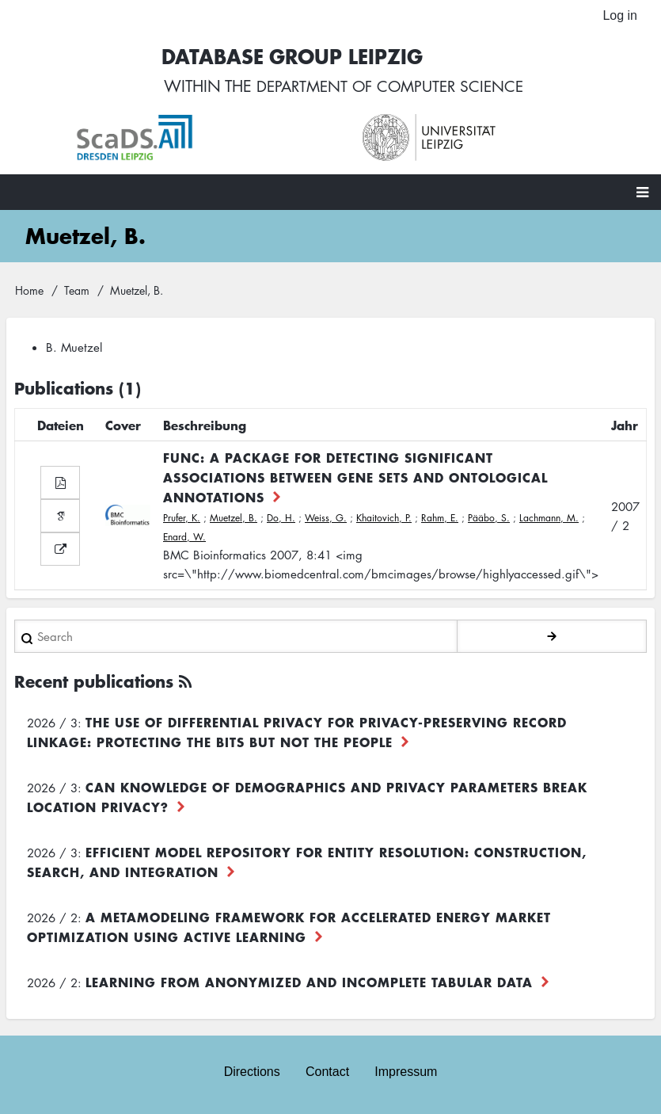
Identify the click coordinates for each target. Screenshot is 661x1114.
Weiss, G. (326, 519)
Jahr (624, 426)
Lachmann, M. (549, 519)
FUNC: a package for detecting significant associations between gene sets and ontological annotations (355, 478)
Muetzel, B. (233, 519)
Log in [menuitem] (619, 15)
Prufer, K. (181, 519)
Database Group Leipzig (287, 56)
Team (76, 291)
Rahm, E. (439, 519)
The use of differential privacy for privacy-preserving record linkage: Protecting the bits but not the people (297, 733)
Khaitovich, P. (384, 519)
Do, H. (281, 519)
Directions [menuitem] (252, 1072)
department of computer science (389, 87)
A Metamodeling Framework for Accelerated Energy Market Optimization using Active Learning (289, 928)
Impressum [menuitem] (405, 1072)
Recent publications (93, 682)
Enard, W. (184, 538)
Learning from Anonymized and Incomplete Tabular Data (309, 983)
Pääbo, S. (489, 519)
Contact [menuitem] (327, 1072)
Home (29, 291)
